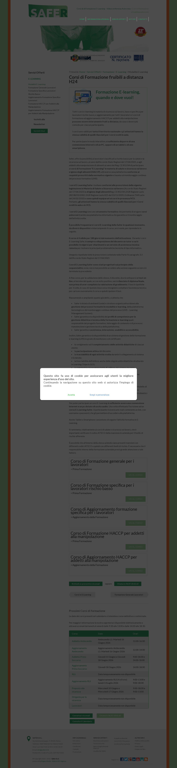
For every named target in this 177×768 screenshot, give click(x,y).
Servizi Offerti (119, 19)
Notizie (132, 19)
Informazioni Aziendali (98, 19)
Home (82, 19)
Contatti (142, 19)
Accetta (71, 394)
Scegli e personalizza (99, 394)
